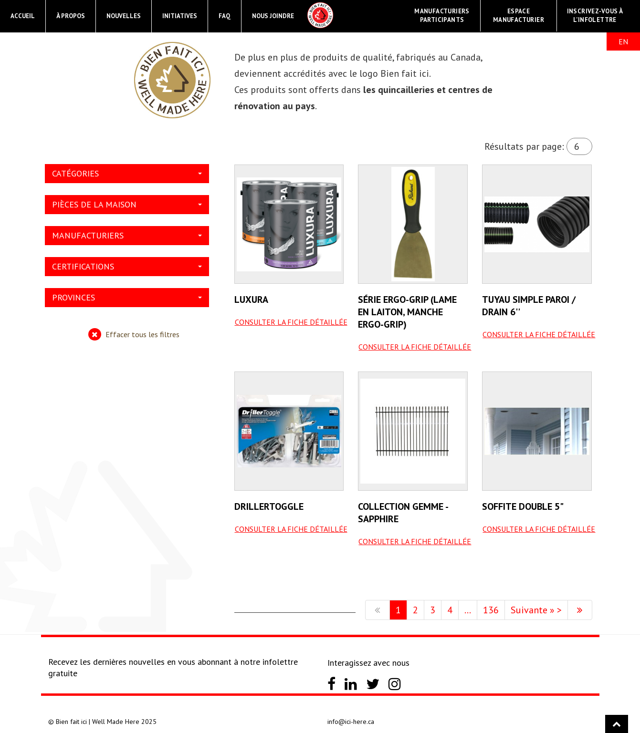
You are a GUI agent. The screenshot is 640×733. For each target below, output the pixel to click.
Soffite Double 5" (523, 506)
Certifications (127, 266)
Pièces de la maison (127, 204)
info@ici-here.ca (350, 721)
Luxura (251, 299)
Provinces (127, 297)
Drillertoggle (269, 506)
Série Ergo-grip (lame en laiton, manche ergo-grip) (407, 311)
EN (623, 41)
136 (491, 610)
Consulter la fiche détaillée (291, 322)
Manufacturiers (127, 235)
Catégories (127, 173)
